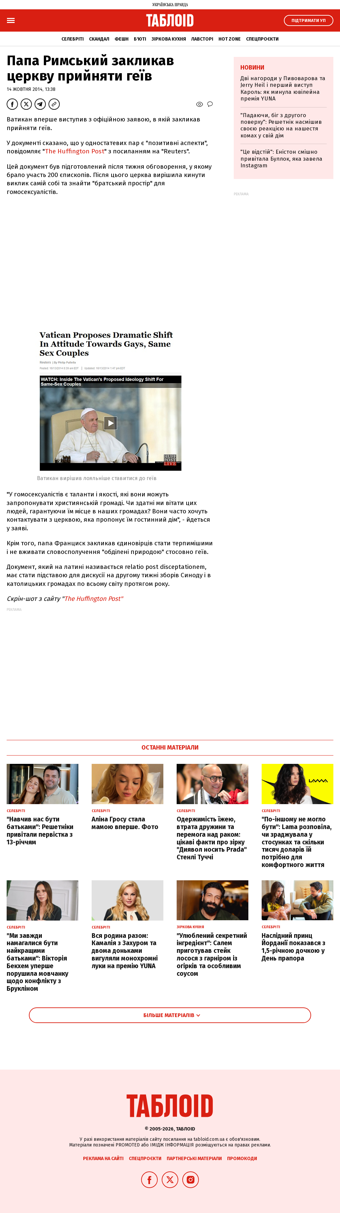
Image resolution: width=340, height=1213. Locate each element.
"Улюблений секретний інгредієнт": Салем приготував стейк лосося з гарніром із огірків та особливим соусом (212, 954)
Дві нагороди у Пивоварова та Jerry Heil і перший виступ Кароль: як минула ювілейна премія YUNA (282, 88)
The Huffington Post (74, 151)
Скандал (99, 39)
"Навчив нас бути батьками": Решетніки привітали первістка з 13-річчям (40, 830)
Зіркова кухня (168, 39)
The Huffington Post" (93, 599)
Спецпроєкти (262, 39)
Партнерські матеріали (194, 1158)
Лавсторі (202, 39)
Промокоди (242, 1158)
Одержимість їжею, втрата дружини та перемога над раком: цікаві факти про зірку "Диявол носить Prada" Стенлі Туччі (212, 838)
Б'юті (140, 39)
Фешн (121, 39)
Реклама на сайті (103, 1158)
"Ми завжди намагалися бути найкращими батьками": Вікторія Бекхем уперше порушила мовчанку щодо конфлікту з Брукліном (37, 962)
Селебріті (72, 39)
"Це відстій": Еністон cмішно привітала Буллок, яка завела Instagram (281, 158)
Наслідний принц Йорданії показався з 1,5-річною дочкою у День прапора (293, 947)
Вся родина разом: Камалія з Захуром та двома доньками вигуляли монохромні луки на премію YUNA (125, 951)
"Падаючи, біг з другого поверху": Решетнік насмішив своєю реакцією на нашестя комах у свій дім (281, 125)
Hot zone (229, 39)
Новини (252, 67)
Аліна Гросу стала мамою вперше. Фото (125, 823)
